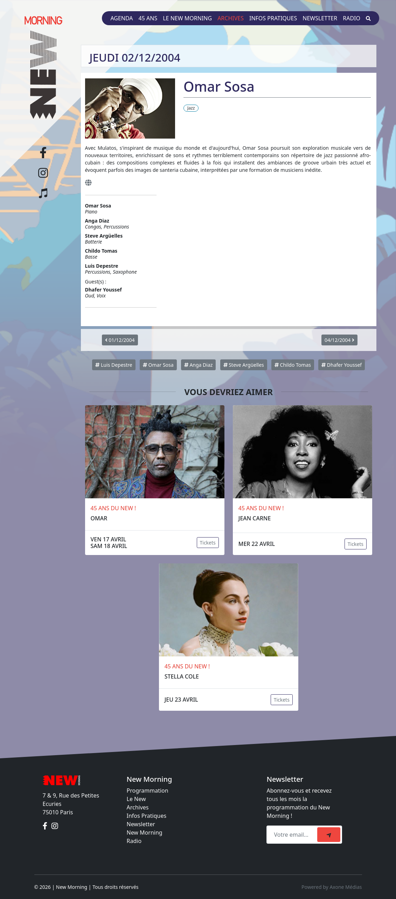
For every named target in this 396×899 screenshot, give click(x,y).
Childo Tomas (293, 364)
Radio (351, 18)
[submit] (328, 834)
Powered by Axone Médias (331, 887)
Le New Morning (187, 18)
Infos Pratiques (147, 816)
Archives (230, 18)
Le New (136, 799)
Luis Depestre (113, 364)
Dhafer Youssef (341, 364)
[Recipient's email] (293, 834)
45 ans (148, 18)
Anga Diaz (198, 364)
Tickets (208, 542)
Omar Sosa (158, 364)
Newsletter (320, 18)
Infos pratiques (273, 18)
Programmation (147, 790)
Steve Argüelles (243, 364)
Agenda (121, 18)
